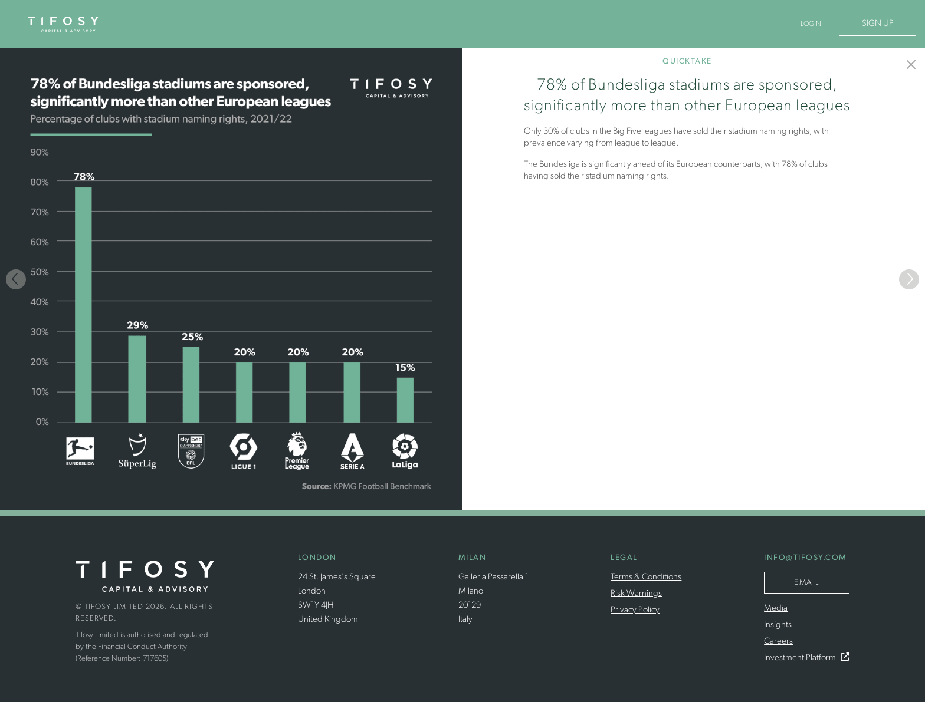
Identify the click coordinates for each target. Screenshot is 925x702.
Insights (778, 625)
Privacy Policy (635, 610)
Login (811, 24)
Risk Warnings (636, 593)
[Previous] (16, 279)
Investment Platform (806, 658)
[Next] (909, 279)
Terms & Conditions (646, 577)
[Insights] (912, 64)
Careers (778, 641)
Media (776, 608)
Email (806, 582)
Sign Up (878, 23)
